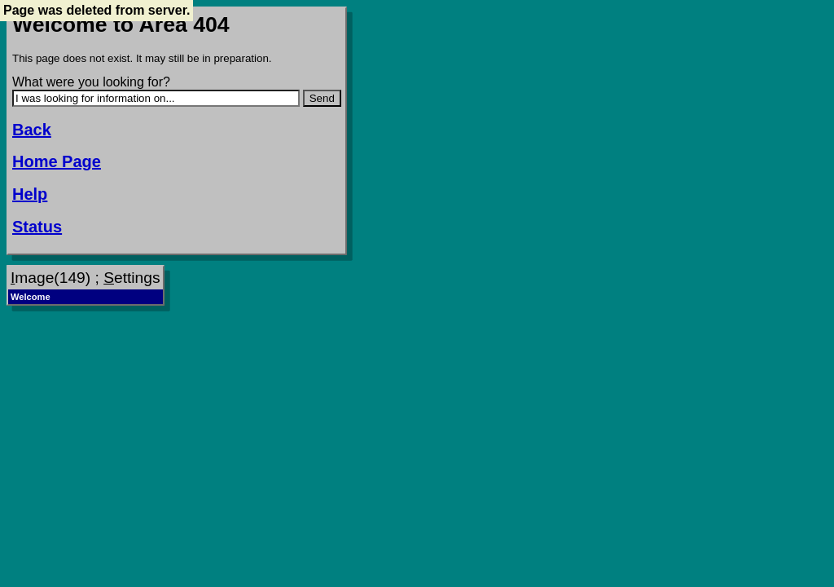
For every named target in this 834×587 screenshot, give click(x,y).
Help (29, 194)
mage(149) (50, 277)
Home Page (56, 161)
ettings (131, 277)
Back (31, 130)
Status (37, 227)
